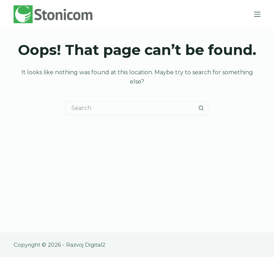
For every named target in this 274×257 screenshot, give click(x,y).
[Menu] (257, 14)
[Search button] (201, 108)
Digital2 (95, 244)
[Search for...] (130, 108)
